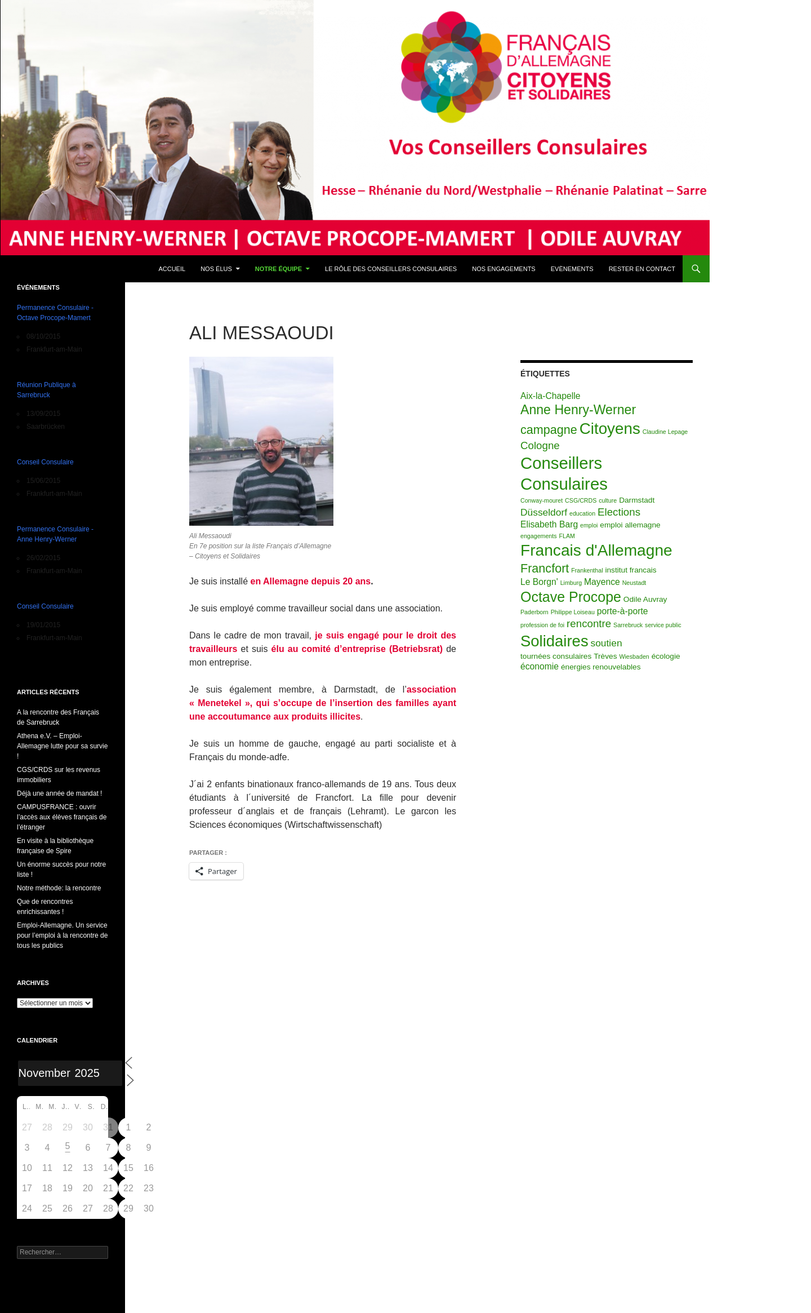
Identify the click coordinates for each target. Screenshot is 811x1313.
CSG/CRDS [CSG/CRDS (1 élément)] (580, 500)
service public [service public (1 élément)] (663, 625)
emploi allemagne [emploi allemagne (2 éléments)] (630, 525)
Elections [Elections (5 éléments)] (619, 512)
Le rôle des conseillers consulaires (391, 268)
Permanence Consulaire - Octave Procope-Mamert (55, 313)
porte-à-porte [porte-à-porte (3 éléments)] (622, 611)
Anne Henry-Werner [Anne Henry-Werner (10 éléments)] (578, 409)
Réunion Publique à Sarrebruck (46, 390)
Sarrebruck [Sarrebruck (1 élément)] (628, 625)
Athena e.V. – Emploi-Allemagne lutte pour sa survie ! (62, 746)
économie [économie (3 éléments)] (539, 666)
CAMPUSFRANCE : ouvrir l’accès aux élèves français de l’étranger (61, 817)
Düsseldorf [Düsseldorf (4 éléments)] (543, 512)
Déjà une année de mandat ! (59, 793)
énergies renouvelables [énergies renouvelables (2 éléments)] (601, 667)
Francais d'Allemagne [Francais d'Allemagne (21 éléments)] (596, 550)
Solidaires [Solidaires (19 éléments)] (554, 641)
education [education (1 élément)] (582, 513)
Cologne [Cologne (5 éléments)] (540, 445)
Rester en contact (642, 268)
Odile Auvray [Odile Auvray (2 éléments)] (645, 599)
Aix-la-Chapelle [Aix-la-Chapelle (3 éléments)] (550, 396)
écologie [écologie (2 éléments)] (666, 656)
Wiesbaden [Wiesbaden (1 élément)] (634, 656)
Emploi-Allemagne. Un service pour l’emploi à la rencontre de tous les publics (62, 935)
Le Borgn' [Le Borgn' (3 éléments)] (539, 582)
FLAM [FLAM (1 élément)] (566, 536)
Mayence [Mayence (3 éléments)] (602, 582)
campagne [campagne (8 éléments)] (548, 430)
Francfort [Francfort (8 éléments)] (544, 568)
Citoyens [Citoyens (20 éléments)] (610, 428)
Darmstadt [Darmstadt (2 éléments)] (636, 500)
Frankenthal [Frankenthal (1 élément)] (587, 570)
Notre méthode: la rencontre (59, 888)
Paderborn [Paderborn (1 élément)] (534, 612)
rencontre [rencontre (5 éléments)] (589, 623)
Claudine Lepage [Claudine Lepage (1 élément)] (665, 431)
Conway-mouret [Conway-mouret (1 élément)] (541, 500)
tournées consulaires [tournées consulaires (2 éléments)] (555, 656)
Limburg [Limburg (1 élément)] (571, 582)
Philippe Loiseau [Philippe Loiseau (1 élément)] (573, 612)
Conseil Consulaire (45, 462)
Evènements (572, 268)
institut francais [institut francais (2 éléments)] (630, 570)
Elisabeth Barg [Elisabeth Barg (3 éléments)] (549, 524)
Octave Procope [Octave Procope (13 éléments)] (570, 597)
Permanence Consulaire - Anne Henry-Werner (55, 534)
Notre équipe (278, 268)
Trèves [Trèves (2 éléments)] (605, 656)
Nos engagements (503, 268)
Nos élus (216, 268)
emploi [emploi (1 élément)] (589, 525)
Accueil (171, 268)
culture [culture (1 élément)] (608, 500)
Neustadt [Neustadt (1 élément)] (634, 582)
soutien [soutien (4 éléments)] (606, 643)
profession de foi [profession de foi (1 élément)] (542, 625)
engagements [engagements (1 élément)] (538, 536)
